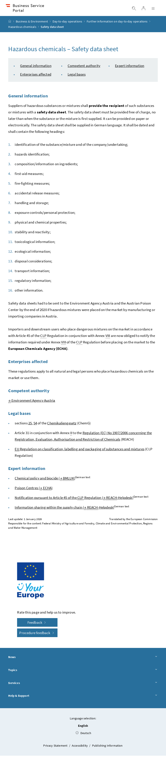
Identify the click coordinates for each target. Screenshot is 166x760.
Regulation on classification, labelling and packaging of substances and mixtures (79, 453)
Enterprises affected (35, 78)
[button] (150, 726)
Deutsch (83, 737)
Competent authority (84, 70)
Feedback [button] (37, 626)
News (83, 661)
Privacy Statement (55, 750)
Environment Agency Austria (31, 404)
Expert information (129, 70)
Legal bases (77, 78)
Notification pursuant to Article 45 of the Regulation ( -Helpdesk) (74, 502)
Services (83, 687)
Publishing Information (107, 750)
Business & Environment (32, 26)
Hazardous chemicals (22, 31)
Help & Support (83, 700)
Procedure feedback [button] (37, 637)
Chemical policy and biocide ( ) (45, 482)
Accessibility (80, 750)
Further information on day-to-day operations (117, 26)
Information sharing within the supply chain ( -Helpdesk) (64, 511)
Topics (83, 674)
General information (35, 70)
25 (30, 427)
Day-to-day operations (67, 26)
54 (35, 427)
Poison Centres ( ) (34, 492)
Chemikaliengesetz (61, 427)
